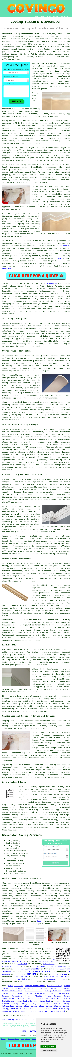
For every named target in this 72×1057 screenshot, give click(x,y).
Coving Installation (12, 991)
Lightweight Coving (45, 993)
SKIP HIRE (31, 974)
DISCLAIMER (65, 16)
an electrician (59, 974)
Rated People (63, 246)
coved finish (52, 155)
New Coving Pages (13, 1039)
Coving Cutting (39, 988)
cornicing (22, 979)
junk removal (21, 977)
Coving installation (12, 283)
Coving (46, 76)
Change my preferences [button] (49, 1050)
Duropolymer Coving (22, 993)
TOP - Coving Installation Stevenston (20, 1020)
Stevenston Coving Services (22, 835)
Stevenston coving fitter (53, 153)
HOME (36, 16)
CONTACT (56, 16)
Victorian (16, 116)
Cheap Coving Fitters (27, 1001)
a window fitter (10, 966)
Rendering (6, 1011)
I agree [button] (44, 1046)
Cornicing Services (49, 999)
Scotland (65, 822)
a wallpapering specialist (57, 977)
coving (63, 41)
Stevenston (52, 283)
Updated (34, 1039)
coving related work (34, 822)
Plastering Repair (57, 1011)
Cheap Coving (46, 1001)
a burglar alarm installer (27, 969)
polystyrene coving (60, 789)
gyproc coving (29, 812)
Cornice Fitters (33, 991)
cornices (65, 180)
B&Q (59, 258)
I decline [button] (51, 1046)
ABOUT (49, 16)
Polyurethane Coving (12, 1006)
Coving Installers (39, 1009)
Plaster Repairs (20, 1011)
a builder (22, 964)
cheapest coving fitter (28, 219)
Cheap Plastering (60, 1009)
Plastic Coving (43, 996)
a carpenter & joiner (40, 971)
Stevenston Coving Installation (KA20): (21, 34)
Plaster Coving (54, 986)
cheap (37, 224)
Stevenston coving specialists (34, 787)
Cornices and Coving (59, 988)
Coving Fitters (15, 986)
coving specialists (41, 299)
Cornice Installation (35, 986)
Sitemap (3, 1039)
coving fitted (20, 52)
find (9, 883)
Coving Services (53, 991)
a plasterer (48, 964)
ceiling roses (8, 182)
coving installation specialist (39, 167)
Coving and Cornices (20, 988)
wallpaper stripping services (51, 966)
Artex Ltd (6, 269)
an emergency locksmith (55, 979)
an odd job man (46, 961)
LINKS (42, 16)
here (39, 921)
